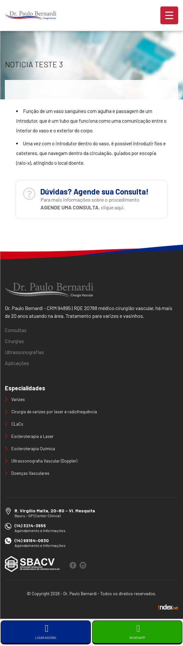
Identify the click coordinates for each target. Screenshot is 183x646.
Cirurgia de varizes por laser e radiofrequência (54, 411)
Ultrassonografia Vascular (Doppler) (44, 460)
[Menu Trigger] (169, 15)
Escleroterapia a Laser (32, 436)
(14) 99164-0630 (32, 540)
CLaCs (17, 424)
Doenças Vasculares (30, 473)
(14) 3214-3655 (30, 525)
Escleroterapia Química (33, 448)
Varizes (18, 399)
